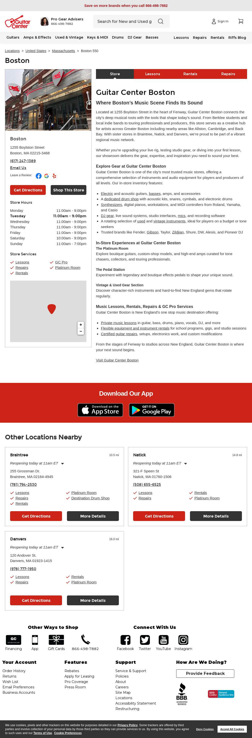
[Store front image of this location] (48, 100)
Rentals (217, 37)
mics (182, 216)
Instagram (183, 636)
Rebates (71, 671)
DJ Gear (135, 37)
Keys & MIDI (97, 37)
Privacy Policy (128, 725)
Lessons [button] (22, 262)
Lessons (181, 37)
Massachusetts (63, 51)
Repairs (200, 37)
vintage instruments (170, 221)
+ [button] (80, 325)
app (35, 636)
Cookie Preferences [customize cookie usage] (68, 733)
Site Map (123, 692)
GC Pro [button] (61, 262)
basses (155, 193)
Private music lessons (119, 323)
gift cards (56, 636)
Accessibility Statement (135, 703)
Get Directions (36, 516)
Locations (12, 51)
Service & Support (130, 671)
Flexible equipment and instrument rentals (135, 328)
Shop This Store (68, 190)
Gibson (152, 232)
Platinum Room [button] (67, 267)
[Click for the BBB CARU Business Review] (221, 694)
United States (36, 51)
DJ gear (107, 216)
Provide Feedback (205, 673)
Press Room (75, 687)
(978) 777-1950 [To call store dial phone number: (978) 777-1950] (23, 569)
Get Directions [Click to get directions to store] (28, 190)
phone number (85, 636)
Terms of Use (42, 733)
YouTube (164, 636)
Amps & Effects (37, 37)
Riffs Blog (237, 37)
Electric (107, 193)
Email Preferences (18, 687)
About (120, 682)
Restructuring (127, 709)
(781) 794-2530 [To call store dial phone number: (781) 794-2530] (23, 484)
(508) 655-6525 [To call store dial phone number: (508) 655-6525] (147, 484)
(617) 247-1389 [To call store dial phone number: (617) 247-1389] (23, 161)
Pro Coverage (76, 682)
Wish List (10, 682)
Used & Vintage (69, 37)
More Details (93, 516)
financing (13, 636)
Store (115, 74)
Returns (9, 676)
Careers (121, 687)
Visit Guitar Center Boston (117, 360)
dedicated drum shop (121, 199)
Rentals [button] (22, 273)
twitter (145, 636)
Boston (17, 60)
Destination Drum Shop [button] (90, 498)
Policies (121, 676)
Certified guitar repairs (119, 334)
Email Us (18, 168)
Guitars (12, 37)
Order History (14, 671)
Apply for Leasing (79, 676)
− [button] (80, 331)
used (141, 221)
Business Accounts (18, 692)
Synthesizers (111, 205)
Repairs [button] (22, 267)
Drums (118, 37)
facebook (125, 636)
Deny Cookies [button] (205, 729)
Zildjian (178, 232)
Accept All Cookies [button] (232, 729)
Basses (152, 37)
